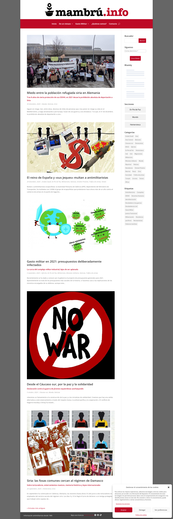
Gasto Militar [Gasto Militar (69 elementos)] (129, 210)
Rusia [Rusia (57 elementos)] (134, 171)
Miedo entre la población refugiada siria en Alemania (63, 93)
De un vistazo (65, 24)
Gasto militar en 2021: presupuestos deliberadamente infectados (64, 263)
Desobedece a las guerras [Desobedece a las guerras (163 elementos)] (133, 203)
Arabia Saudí (46, 182)
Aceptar (123, 510)
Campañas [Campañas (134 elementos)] (140, 192)
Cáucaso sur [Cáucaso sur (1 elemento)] (129, 143)
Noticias (50, 104)
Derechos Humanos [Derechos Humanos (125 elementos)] (138, 196)
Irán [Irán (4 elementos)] (131, 154)
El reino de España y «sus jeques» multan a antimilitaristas (67, 178)
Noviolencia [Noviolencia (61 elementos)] (129, 168)
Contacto (113, 24)
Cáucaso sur (44, 392)
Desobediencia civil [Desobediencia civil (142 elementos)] (131, 206)
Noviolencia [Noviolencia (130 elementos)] (139, 217)
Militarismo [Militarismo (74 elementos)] (128, 157)
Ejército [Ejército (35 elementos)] (133, 147)
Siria (55, 104)
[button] (168, 487)
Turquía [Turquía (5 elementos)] (127, 178)
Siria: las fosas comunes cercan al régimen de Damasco (65, 481)
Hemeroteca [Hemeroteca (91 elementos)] (140, 150)
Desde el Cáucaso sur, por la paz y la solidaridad (60, 384)
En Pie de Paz (56, 182)
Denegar (142, 510)
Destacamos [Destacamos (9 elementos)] (139, 143)
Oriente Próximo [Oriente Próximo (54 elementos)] (140, 168)
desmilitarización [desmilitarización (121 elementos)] (130, 199)
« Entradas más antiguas (36, 508)
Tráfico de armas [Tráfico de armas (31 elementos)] (139, 175)
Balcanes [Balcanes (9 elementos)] (138, 140)
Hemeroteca (47, 489)
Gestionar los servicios (123, 504)
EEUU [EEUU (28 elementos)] (127, 147)
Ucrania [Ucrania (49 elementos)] (134, 178)
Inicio (54, 24)
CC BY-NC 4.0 (93, 515)
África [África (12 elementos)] (127, 182)
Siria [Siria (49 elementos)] (139, 171)
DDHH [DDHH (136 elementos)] (127, 196)
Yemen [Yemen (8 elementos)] (141, 178)
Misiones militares (72, 273)
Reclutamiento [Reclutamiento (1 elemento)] (138, 220)
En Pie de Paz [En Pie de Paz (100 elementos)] (129, 150)
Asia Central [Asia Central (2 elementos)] (129, 140)
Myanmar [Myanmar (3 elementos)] (128, 164)
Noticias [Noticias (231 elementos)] (136, 164)
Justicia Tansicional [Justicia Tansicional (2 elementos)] (131, 213)
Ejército (44, 273)
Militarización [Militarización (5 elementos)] (129, 217)
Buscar (142, 41)
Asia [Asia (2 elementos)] (136, 136)
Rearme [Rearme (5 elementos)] (127, 171)
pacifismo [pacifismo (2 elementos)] (128, 220)
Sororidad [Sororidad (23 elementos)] (128, 175)
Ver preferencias (161, 510)
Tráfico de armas (95, 182)
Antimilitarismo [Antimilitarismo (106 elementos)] (130, 192)
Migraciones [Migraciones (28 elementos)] (138, 154)
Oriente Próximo (82, 182)
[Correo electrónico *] (135, 51)
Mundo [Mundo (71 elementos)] (141, 161)
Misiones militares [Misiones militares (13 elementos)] (131, 161)
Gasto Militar (81, 24)
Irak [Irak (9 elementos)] (126, 154)
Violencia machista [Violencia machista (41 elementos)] (131, 224)
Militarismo (66, 182)
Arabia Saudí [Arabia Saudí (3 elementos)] (129, 136)
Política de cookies (141, 515)
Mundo (44, 104)
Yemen (104, 182)
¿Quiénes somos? (98, 24)
